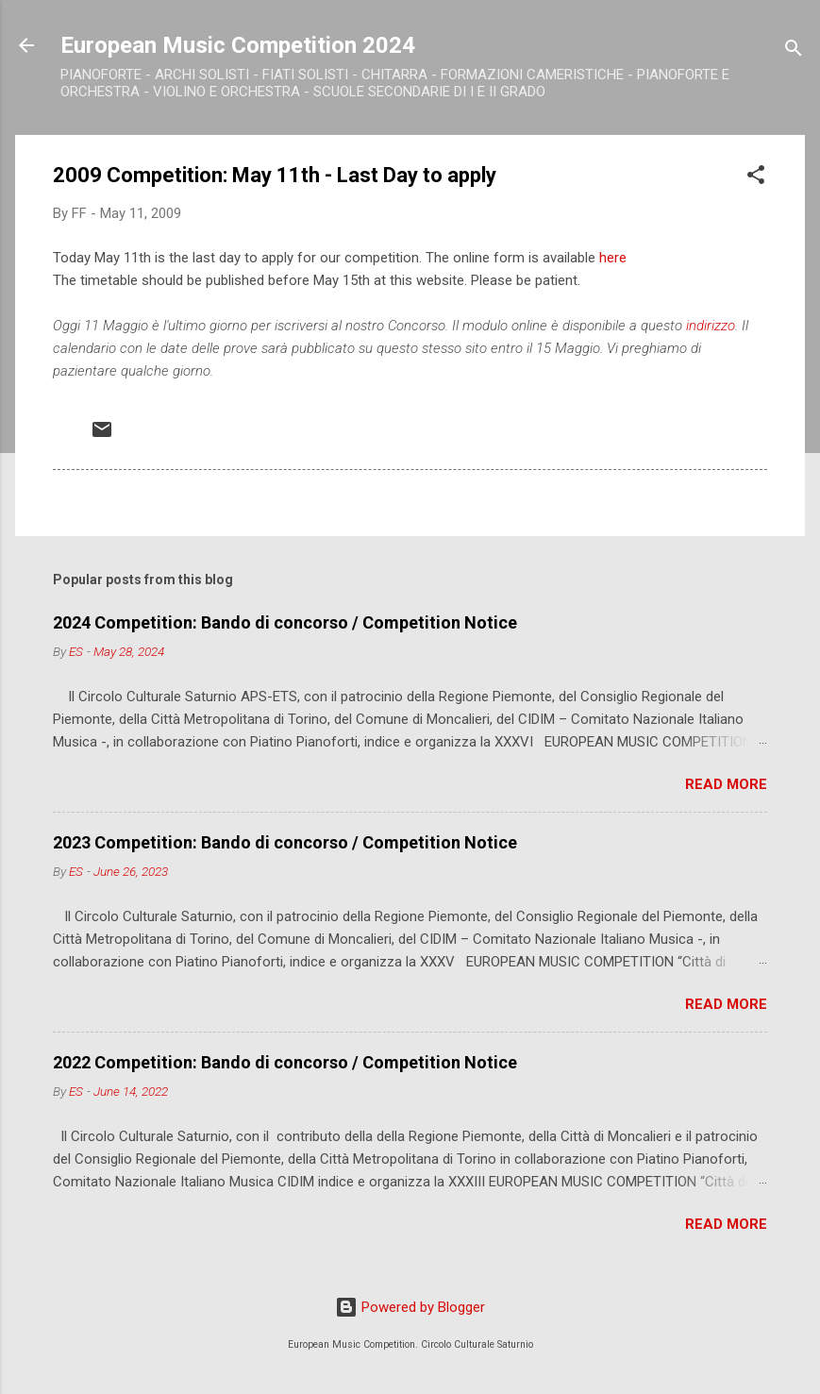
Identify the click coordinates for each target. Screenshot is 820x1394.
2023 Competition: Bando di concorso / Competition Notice (285, 842)
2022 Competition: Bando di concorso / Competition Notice (285, 1062)
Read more (726, 784)
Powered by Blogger (410, 1307)
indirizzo (710, 325)
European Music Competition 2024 (237, 45)
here (613, 257)
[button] (756, 178)
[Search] (793, 51)
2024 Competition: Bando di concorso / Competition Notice (285, 622)
